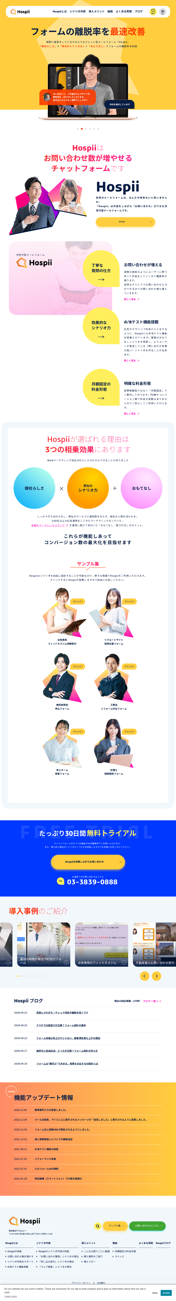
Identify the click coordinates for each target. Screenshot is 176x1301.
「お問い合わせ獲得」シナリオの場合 (59, 1256)
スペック (119, 1256)
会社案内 (101, 1283)
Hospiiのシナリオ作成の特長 (54, 1251)
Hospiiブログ (163, 1243)
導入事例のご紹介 (93, 1256)
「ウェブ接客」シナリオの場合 (55, 1267)
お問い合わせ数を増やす (21, 1256)
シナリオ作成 (78, 11)
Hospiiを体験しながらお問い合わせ (84, 862)
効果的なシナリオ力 (101, 326)
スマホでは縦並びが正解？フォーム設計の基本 (61, 1025)
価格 (110, 11)
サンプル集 (115, 1225)
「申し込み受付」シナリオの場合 (56, 1261)
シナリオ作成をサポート (21, 1261)
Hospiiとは (60, 11)
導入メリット (97, 11)
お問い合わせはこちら (147, 1225)
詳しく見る (130, 299)
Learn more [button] (11, 1296)
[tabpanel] (41, 944)
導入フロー (90, 1261)
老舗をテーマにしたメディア (48, 525)
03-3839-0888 (92, 882)
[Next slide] (156, 976)
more (122, 221)
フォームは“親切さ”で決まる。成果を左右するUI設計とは (67, 1063)
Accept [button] (166, 1293)
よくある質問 (124, 11)
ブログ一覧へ (151, 1001)
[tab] (78, 129)
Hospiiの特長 (15, 1251)
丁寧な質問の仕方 (101, 268)
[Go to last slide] (144, 976)
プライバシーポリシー (81, 1283)
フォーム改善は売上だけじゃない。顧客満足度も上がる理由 (68, 1038)
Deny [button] (155, 1293)
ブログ (139, 11)
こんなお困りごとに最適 (97, 1251)
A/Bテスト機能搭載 (18, 1267)
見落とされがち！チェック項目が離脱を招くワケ (62, 1012)
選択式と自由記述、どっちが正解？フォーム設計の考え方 (67, 1051)
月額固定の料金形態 (101, 387)
